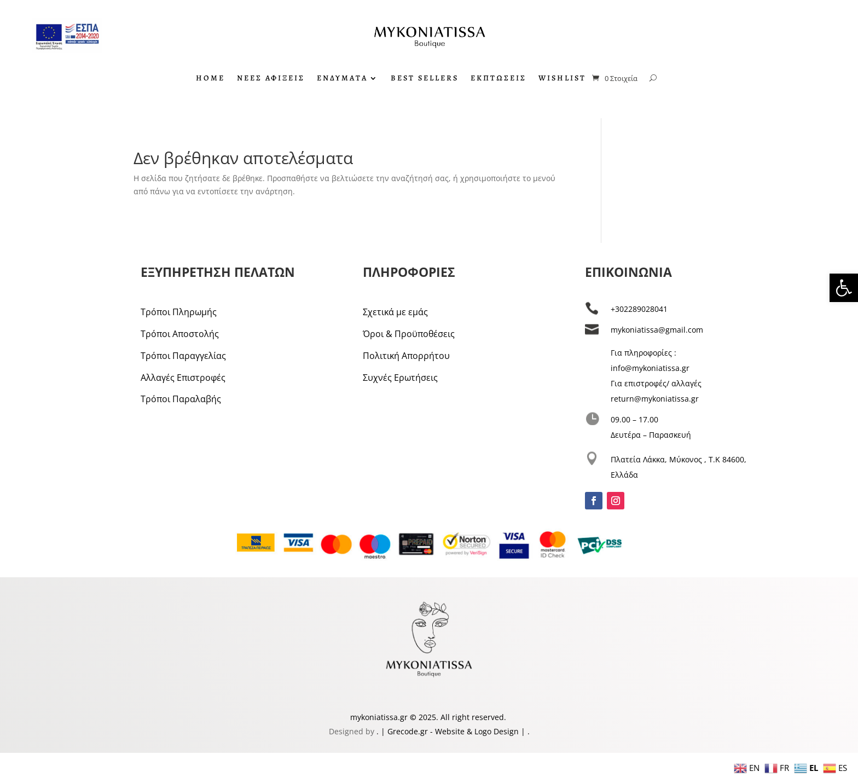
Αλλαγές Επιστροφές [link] (183, 378)
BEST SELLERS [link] (425, 78)
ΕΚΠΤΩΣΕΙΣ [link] (498, 78)
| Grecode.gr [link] (404, 731)
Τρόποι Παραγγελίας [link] (183, 356)
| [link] (523, 731)
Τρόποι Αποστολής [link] (180, 334)
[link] (844, 288)
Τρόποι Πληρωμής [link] (179, 312)
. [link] (378, 731)
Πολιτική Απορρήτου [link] (406, 356)
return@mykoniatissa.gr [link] (655, 398)
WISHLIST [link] (562, 78)
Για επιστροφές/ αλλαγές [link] (656, 383)
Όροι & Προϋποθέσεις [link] (409, 334)
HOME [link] (210, 78)
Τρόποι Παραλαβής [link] (181, 399)
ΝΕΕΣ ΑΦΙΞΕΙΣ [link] (271, 78)
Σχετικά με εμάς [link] (395, 312)
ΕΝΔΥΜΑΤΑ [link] (342, 78)
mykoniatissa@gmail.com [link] (657, 329)
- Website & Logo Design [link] (473, 731)
